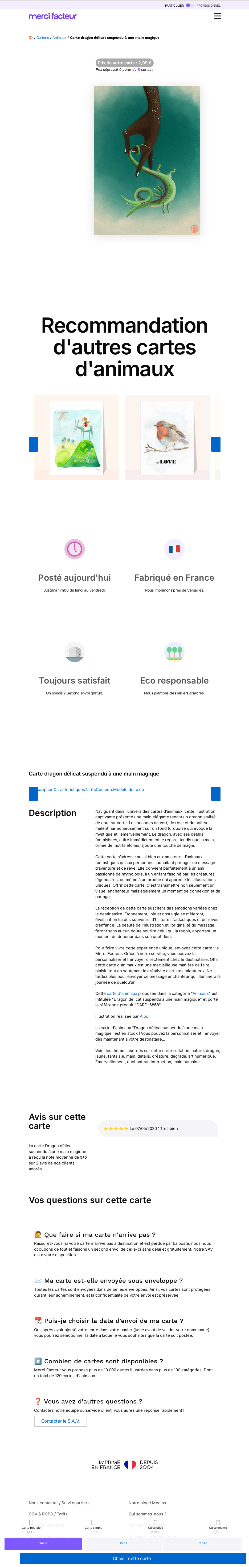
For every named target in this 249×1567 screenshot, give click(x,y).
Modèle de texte (128, 789)
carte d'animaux (122, 993)
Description (42, 789)
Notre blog (139, 1502)
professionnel (203, 5)
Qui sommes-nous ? (147, 1513)
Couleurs (104, 789)
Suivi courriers (75, 1502)
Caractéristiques (69, 789)
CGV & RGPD (41, 1513)
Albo (144, 1016)
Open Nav (219, 13)
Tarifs (90, 789)
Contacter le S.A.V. (60, 1421)
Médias (159, 1502)
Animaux (59, 38)
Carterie (42, 38)
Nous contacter (43, 1502)
